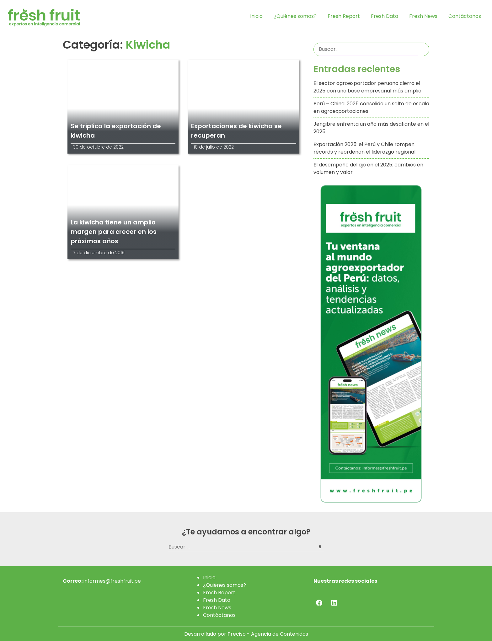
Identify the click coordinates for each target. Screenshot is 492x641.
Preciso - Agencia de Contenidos (267, 634)
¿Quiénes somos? (295, 16)
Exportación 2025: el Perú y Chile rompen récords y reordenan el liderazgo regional (364, 148)
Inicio (256, 16)
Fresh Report (344, 16)
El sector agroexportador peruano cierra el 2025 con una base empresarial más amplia (367, 87)
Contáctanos (464, 16)
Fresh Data (384, 16)
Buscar (423, 49)
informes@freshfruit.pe (112, 581)
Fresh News (423, 16)
